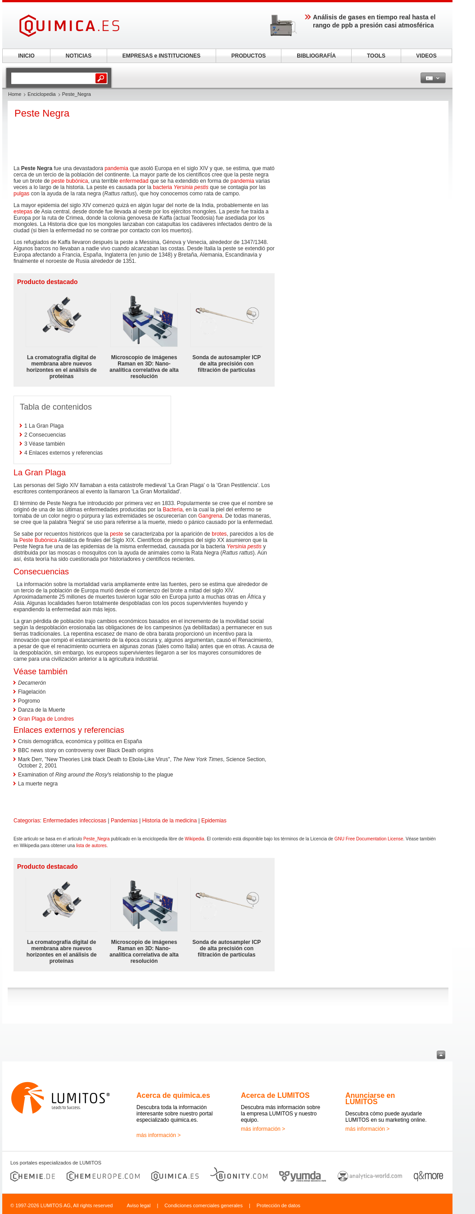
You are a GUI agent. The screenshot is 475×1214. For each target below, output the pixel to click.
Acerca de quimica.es (173, 1095)
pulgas (21, 193)
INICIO (26, 56)
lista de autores (91, 845)
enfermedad (134, 181)
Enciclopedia (41, 94)
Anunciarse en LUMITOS (370, 1099)
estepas (23, 211)
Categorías (27, 820)
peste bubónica (69, 181)
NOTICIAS (78, 56)
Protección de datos (278, 1205)
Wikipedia (194, 838)
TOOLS (376, 56)
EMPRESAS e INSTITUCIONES (161, 56)
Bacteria (173, 509)
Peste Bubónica (38, 540)
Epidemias (213, 820)
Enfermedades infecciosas (74, 820)
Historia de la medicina (169, 820)
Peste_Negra (96, 838)
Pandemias (124, 820)
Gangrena (210, 516)
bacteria (162, 187)
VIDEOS (426, 56)
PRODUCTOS (248, 56)
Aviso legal (138, 1205)
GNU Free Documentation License (369, 838)
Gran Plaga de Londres (46, 719)
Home (14, 94)
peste (116, 534)
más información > (158, 1135)
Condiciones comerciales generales (203, 1205)
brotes (219, 534)
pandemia (116, 168)
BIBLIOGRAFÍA (316, 56)
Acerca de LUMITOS (275, 1095)
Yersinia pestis (191, 187)
